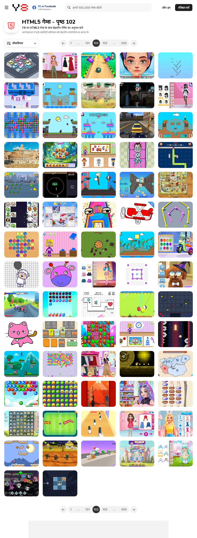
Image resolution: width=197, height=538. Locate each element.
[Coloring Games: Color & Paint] (60, 274)
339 (124, 43)
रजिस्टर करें (183, 7)
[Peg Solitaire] (21, 245)
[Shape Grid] (21, 125)
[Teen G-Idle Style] (98, 274)
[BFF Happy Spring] (137, 424)
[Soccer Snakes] (60, 424)
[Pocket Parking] (21, 65)
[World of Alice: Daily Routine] (137, 334)
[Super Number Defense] (98, 304)
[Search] (69, 7)
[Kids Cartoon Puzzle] (60, 215)
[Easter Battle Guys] (98, 125)
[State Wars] (175, 364)
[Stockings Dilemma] (175, 394)
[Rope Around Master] (175, 215)
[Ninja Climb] (98, 394)
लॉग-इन (166, 7)
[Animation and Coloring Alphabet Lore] (98, 215)
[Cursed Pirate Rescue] (60, 483)
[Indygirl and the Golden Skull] (137, 364)
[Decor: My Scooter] (175, 245)
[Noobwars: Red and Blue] (98, 185)
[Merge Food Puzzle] (60, 304)
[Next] (134, 43)
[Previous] (63, 43)
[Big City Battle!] (98, 95)
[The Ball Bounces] (98, 454)
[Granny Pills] (21, 185)
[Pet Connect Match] (21, 215)
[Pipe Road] (175, 155)
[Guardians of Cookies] (98, 245)
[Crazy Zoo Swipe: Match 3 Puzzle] (60, 394)
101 (87, 43)
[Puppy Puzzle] (21, 424)
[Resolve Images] (21, 274)
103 (105, 43)
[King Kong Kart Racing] (21, 304)
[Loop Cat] (60, 185)
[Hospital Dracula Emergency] (137, 155)
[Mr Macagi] (21, 364)
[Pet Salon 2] (175, 274)
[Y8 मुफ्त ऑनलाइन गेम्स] (20, 7)
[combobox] (21, 43)
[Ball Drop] (175, 65)
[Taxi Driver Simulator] (137, 125)
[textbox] (21, 43)
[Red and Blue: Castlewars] (60, 125)
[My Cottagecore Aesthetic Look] (60, 65)
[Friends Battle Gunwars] (137, 245)
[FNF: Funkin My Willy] (21, 483)
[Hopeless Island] (60, 454)
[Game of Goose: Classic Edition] (175, 185)
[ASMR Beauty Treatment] (137, 65)
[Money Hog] (21, 454)
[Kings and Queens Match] (137, 454)
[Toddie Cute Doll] (175, 454)
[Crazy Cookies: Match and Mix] (98, 334)
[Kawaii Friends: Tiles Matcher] (137, 185)
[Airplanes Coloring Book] (137, 215)
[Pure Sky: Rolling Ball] (98, 65)
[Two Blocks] (137, 274)
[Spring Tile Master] (60, 155)
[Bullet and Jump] (175, 304)
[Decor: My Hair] (137, 394)
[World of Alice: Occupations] (98, 155)
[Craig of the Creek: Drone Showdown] (137, 95)
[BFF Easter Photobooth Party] (175, 424)
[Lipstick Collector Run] (98, 424)
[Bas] (175, 334)
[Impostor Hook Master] (137, 304)
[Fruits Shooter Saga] (21, 394)
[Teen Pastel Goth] (175, 95)
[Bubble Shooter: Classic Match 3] (60, 364)
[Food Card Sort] (60, 334)
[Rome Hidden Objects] (21, 155)
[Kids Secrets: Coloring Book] (21, 334)
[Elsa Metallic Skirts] (98, 364)
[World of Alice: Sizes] (60, 245)
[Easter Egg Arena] (175, 125)
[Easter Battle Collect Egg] (60, 95)
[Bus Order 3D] (21, 95)
